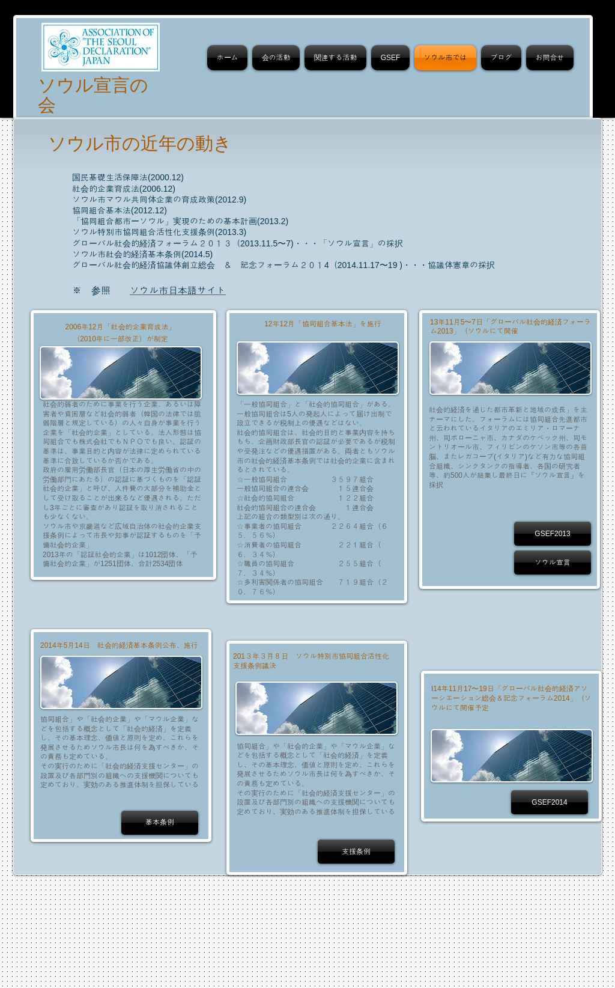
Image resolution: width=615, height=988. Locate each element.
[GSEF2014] (549, 802)
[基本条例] (159, 823)
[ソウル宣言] (552, 562)
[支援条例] (356, 852)
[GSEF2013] (552, 534)
